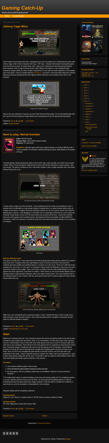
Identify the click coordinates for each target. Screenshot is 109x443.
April (87, 122)
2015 (85, 98)
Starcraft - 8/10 (86, 74)
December (88, 103)
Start (6, 334)
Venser (94, 156)
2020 (85, 85)
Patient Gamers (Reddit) (89, 146)
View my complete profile (89, 170)
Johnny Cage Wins (15, 26)
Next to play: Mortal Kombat (21, 134)
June (87, 117)
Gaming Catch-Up (22, 8)
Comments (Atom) (44, 423)
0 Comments (29, 121)
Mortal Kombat (14, 123)
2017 (85, 93)
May (86, 119)
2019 (85, 88)
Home (7, 16)
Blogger (68, 439)
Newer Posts (8, 416)
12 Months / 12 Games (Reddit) (91, 143)
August (87, 114)
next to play (24, 329)
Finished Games (18, 16)
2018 (85, 90)
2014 (85, 101)
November (88, 106)
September (89, 111)
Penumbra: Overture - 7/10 (90, 73)
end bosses (37, 73)
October (88, 109)
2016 (85, 96)
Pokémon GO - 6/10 (88, 76)
